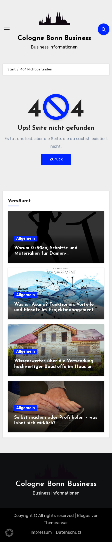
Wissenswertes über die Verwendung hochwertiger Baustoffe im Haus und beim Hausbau (54, 367)
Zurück (56, 159)
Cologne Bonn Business (54, 38)
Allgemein (25, 238)
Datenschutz (69, 532)
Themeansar (56, 522)
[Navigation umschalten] (7, 29)
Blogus (83, 515)
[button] (9, 532)
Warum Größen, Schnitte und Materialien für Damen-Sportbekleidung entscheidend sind (52, 254)
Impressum (41, 532)
